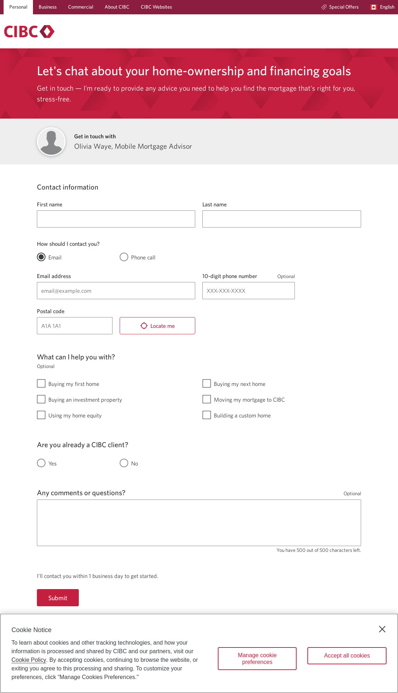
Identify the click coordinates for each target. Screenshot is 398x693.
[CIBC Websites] (156, 7)
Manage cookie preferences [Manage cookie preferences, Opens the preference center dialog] (257, 658)
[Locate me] (157, 325)
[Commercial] (80, 7)
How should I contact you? (68, 243)
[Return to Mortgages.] (29, 31)
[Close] (382, 629)
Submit (57, 598)
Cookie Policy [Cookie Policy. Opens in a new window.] (28, 660)
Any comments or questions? (81, 492)
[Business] (47, 7)
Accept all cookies (347, 656)
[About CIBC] (117, 7)
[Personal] (18, 7)
